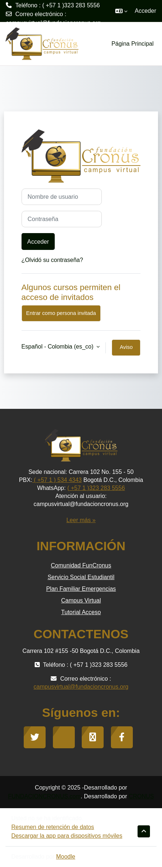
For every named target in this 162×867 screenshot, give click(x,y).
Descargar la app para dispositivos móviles (66, 836)
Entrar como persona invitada (61, 313)
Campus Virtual (81, 600)
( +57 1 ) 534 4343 (57, 480)
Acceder (145, 11)
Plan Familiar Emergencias (81, 589)
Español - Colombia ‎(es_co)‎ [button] (58, 346)
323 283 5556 (107, 488)
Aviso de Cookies (126, 350)
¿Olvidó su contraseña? (52, 260)
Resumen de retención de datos (52, 827)
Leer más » (81, 520)
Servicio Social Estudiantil (80, 577)
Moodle (65, 856)
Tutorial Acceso (81, 612)
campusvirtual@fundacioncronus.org (53, 23)
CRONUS (141, 796)
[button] (121, 11)
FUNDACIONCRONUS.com (44, 796)
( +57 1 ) (78, 488)
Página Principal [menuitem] (132, 44)
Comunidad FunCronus (81, 565)
